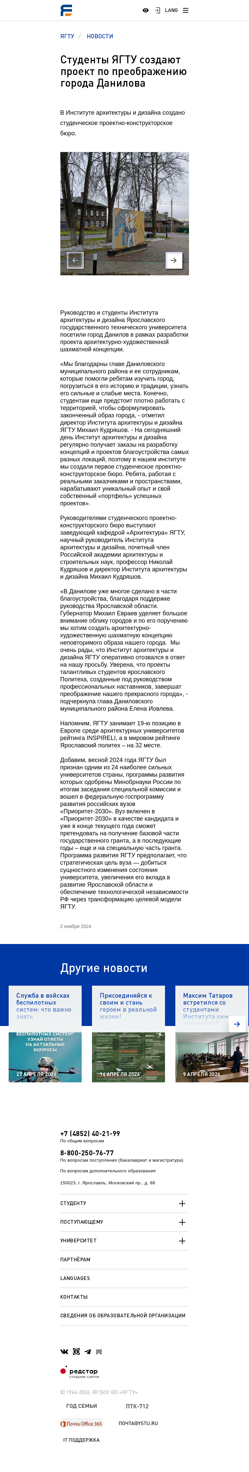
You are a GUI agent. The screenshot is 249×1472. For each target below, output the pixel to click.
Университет (124, 1241)
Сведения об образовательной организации (123, 1315)
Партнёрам (75, 1259)
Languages (75, 1278)
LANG (172, 10)
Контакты (74, 1297)
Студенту (124, 1203)
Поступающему (124, 1222)
